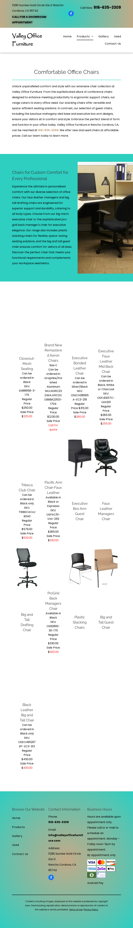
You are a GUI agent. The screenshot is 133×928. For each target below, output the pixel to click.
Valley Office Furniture (27, 40)
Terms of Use (75, 909)
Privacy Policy (91, 909)
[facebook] (71, 14)
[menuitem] (65, 36)
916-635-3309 (107, 7)
